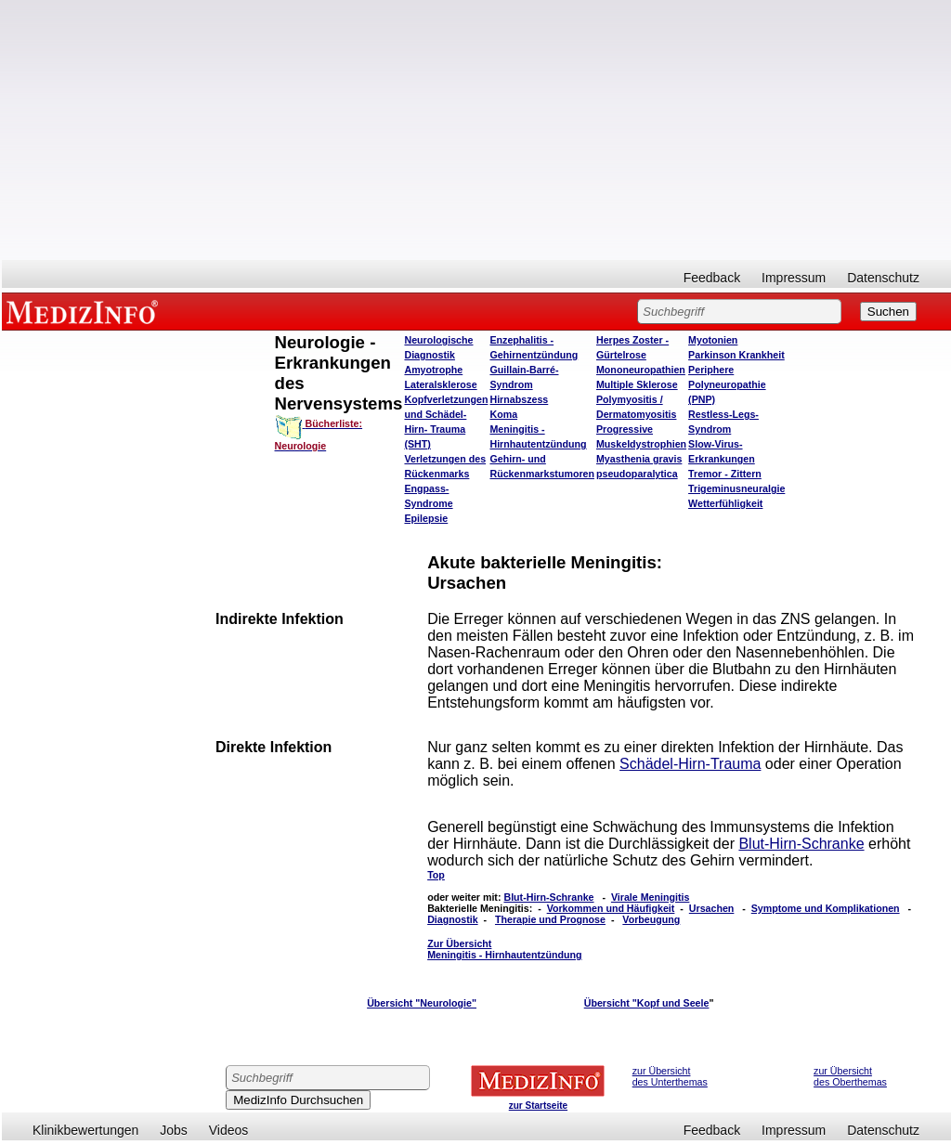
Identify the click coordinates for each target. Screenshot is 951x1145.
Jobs (174, 1130)
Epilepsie (426, 518)
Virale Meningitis (650, 897)
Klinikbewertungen (85, 1130)
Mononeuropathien (640, 369)
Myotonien (712, 339)
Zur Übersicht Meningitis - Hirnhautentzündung (504, 949)
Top (436, 874)
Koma (503, 414)
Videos (229, 1130)
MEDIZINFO (85, 311)
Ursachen (712, 908)
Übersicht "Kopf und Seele (647, 1002)
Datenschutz (883, 277)
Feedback (712, 277)
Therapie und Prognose (550, 919)
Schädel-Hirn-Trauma (690, 764)
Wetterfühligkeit (725, 503)
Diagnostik (452, 919)
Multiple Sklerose (637, 384)
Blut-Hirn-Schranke (801, 844)
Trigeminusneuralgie (736, 488)
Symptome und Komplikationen (825, 908)
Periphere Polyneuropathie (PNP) (727, 384)
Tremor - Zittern (725, 473)
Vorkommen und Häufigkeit (611, 908)
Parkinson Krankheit (736, 354)
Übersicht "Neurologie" (421, 1002)
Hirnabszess (518, 399)
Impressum (794, 277)
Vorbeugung (651, 919)
